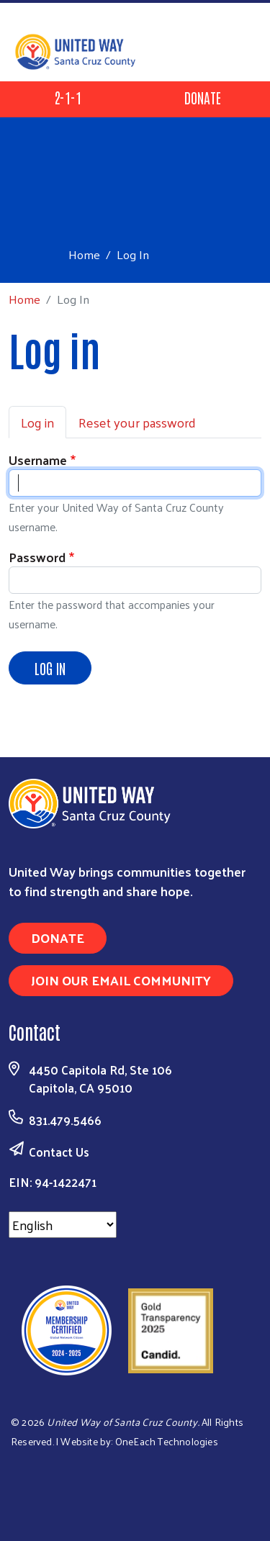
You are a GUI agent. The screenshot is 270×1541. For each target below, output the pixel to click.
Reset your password (137, 422)
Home (84, 254)
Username (38, 459)
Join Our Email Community (121, 980)
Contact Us (59, 1151)
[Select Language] (63, 1224)
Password (37, 556)
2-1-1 (67, 97)
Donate (202, 97)
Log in (37, 422)
